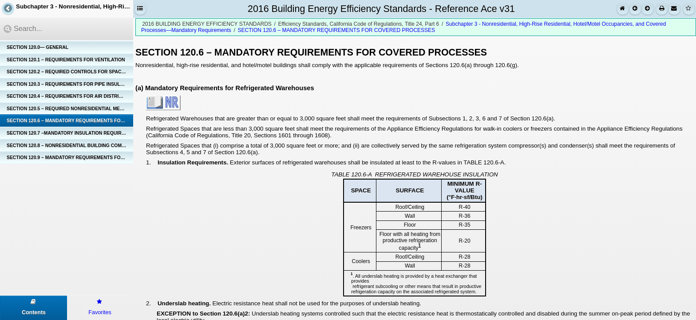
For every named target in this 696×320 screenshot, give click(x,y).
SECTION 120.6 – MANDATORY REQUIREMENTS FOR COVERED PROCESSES (70, 120)
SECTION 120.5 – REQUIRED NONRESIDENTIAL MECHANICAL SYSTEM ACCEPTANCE (70, 108)
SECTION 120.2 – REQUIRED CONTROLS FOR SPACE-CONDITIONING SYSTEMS (70, 71)
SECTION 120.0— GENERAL (37, 47)
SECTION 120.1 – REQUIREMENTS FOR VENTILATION (66, 59)
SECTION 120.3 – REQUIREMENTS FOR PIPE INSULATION (70, 84)
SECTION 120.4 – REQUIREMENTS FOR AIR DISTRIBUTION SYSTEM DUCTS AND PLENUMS (70, 96)
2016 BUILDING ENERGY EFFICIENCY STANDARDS (206, 24)
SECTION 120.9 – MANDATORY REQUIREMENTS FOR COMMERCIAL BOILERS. (70, 157)
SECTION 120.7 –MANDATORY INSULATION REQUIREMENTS (70, 133)
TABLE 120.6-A (351, 174)
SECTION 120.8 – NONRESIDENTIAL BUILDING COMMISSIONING (70, 145)
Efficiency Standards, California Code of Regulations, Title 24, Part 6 (358, 24)
